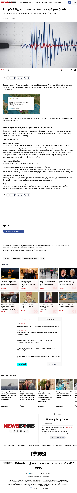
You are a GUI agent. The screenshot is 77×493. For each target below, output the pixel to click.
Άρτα (58, 13)
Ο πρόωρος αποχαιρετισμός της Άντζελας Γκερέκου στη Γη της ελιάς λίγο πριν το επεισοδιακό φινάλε (27, 395)
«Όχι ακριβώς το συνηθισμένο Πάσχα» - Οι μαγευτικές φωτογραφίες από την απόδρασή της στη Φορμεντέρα (45, 396)
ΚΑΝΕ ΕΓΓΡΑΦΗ (57, 437)
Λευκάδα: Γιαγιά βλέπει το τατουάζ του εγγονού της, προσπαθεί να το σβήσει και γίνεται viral (47, 307)
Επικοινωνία (68, 445)
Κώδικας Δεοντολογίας (34, 445)
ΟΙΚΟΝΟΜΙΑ (44, 2)
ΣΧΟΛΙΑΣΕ (64, 70)
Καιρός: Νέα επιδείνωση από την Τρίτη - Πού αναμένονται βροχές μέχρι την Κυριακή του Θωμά (47, 283)
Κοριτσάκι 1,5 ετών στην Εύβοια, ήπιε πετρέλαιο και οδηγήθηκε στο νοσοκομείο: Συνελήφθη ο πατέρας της (8, 307)
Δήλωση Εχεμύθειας (21, 445)
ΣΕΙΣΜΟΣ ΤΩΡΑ (16, 258)
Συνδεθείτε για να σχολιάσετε (14, 231)
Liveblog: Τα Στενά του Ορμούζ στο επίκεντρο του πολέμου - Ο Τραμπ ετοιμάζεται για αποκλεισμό (8, 395)
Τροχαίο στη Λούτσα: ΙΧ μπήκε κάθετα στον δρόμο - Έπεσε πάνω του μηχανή (64, 394)
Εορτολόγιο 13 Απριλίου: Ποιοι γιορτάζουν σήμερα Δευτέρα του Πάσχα (28, 306)
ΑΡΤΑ (42, 258)
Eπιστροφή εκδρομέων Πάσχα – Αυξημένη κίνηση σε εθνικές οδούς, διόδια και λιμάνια (37, 349)
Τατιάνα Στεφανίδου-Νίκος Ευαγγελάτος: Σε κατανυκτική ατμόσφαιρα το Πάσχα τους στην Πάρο (28, 283)
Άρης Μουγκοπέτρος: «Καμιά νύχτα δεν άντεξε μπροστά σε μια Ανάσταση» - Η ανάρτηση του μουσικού (35, 341)
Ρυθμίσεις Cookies (46, 445)
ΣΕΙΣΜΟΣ (7, 258)
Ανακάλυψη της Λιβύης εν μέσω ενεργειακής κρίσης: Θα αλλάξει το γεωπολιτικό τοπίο (37, 333)
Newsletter (15, 250)
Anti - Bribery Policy (57, 445)
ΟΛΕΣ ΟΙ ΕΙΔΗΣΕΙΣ (23, 2)
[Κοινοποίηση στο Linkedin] (21, 78)
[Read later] (75, 70)
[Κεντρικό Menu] (74, 2)
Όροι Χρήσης (11, 445)
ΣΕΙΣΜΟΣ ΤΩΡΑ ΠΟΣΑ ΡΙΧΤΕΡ (30, 258)
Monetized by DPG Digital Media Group (43, 473)
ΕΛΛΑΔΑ (31, 2)
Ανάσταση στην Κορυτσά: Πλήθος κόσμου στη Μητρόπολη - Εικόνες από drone (38, 357)
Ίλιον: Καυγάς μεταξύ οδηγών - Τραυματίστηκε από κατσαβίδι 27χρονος (38, 326)
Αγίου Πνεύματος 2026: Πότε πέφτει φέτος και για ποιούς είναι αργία (66, 306)
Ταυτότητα (3, 445)
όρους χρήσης (69, 427)
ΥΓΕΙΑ (50, 2)
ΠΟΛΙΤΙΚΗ (37, 2)
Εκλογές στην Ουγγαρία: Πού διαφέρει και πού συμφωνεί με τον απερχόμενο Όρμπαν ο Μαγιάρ (67, 283)
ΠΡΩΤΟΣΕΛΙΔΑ (57, 2)
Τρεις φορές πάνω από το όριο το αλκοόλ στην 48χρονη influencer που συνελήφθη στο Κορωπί (9, 283)
